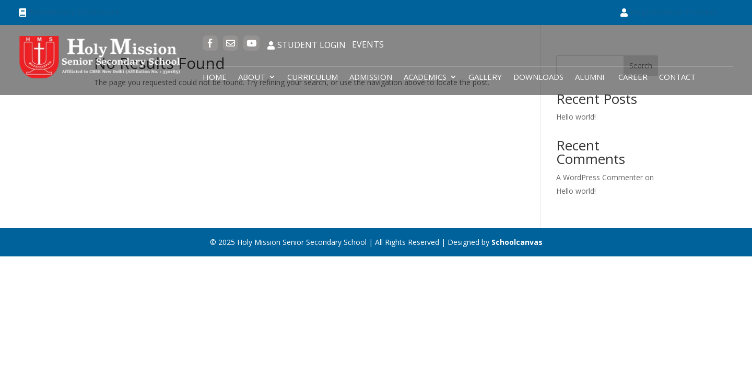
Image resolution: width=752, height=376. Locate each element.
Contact (677, 77)
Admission (370, 77)
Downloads (538, 77)
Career (633, 77)
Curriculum (312, 77)
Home (215, 77)
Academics (425, 77)
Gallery (485, 77)
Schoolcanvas (517, 242)
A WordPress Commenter (599, 177)
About (251, 77)
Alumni (591, 77)
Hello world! (576, 117)
